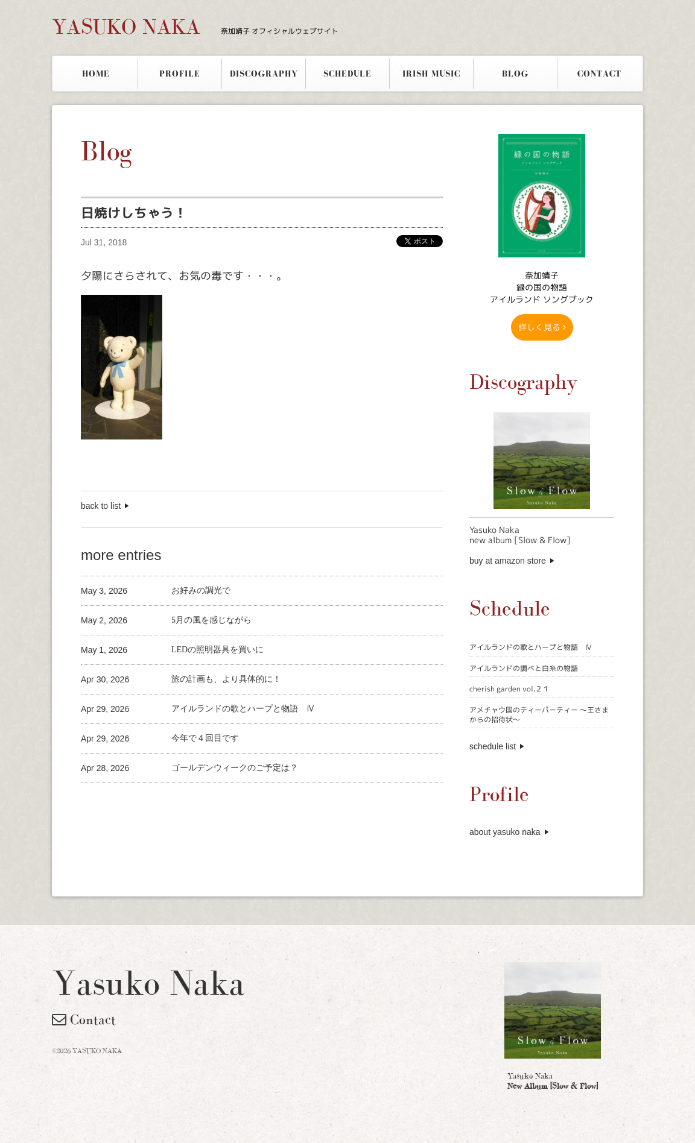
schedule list (492, 746)
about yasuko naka (505, 832)
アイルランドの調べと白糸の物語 (523, 668)
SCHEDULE (347, 73)
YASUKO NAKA (195, 26)
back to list (101, 506)
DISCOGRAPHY (264, 73)
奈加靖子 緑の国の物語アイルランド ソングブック (542, 287)
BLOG (515, 73)
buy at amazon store (507, 560)
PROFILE (179, 73)
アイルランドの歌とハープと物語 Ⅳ (530, 647)
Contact (84, 1019)
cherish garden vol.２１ (509, 689)
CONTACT (599, 73)
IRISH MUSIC (431, 73)
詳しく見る (542, 327)
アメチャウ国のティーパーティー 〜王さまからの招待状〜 (539, 715)
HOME (96, 73)
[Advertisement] (222, 803)
